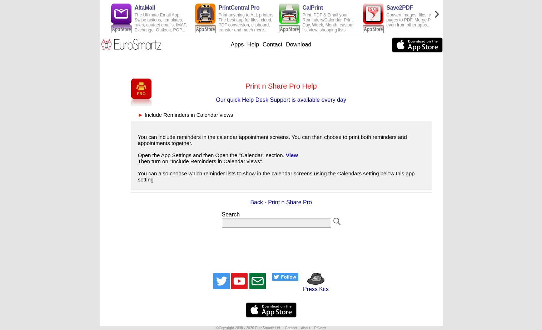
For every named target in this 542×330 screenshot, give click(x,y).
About (305, 328)
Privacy (320, 328)
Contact (272, 44)
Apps (237, 44)
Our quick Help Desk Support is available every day (281, 100)
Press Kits (313, 286)
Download (298, 44)
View (292, 155)
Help (253, 44)
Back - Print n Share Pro (281, 202)
